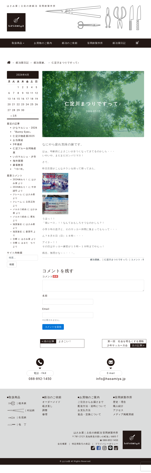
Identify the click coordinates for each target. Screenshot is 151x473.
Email (45, 309)
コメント (50, 276)
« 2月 (14, 115)
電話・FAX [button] (40, 373)
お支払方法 (84, 410)
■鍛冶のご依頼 (51, 397)
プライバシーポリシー (106, 444)
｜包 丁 (16, 424)
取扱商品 (17, 43)
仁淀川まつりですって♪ (116, 259)
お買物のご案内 (43, 43)
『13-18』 (19, 169)
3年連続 (17, 144)
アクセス (118, 410)
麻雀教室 (18, 165)
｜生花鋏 (17, 417)
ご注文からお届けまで (91, 402)
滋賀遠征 (17, 224)
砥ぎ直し (47, 406)
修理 (44, 414)
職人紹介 (118, 406)
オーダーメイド (51, 402)
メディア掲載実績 (123, 414)
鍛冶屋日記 (119, 43)
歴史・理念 (119, 402)
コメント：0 (137, 259)
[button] (12, 264)
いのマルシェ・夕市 (24, 156)
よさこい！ (65, 341)
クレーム (17, 194)
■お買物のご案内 (89, 397)
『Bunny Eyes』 (22, 131)
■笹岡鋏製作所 (122, 397)
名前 (44, 295)
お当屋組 (18, 140)
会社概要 (62, 444)
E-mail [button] (111, 373)
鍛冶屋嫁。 (96, 259)
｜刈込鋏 (21, 410)
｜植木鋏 (17, 403)
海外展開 (18, 160)
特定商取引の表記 (81, 444)
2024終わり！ (20, 179)
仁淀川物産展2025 (24, 136)
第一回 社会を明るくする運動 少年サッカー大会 (126, 343)
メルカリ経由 (20, 209)
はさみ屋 (30, 194)
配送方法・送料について (92, 406)
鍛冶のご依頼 (70, 43)
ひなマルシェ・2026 (25, 127)
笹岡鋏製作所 (95, 43)
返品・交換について (89, 414)
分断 (15, 239)
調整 (44, 410)
